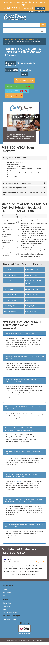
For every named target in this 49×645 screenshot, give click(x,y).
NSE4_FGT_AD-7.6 (10, 306)
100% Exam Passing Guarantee (14, 188)
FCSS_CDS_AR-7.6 (31, 275)
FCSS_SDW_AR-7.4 (10, 280)
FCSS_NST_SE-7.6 (10, 275)
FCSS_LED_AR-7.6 (10, 289)
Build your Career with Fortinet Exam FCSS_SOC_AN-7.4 (22, 193)
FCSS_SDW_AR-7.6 (10, 269)
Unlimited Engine (9, 619)
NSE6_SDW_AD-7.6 (31, 311)
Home (7, 39)
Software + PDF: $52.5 (19, 86)
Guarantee (7, 609)
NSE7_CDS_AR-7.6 (31, 306)
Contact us (7, 603)
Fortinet (13, 39)
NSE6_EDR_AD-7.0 (31, 295)
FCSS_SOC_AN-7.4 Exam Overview (15, 158)
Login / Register (34, 11)
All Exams (6, 596)
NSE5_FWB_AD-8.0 (10, 295)
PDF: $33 (14, 96)
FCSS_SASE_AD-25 (31, 269)
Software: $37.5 (16, 91)
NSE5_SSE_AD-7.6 (10, 311)
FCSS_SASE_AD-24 (31, 289)
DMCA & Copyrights (10, 612)
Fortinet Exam (17, 481)
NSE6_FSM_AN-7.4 (31, 300)
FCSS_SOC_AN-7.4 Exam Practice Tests (17, 183)
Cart (43, 11)
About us (6, 606)
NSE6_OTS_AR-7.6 (10, 300)
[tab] (24, 158)
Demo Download (24, 80)
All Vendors (7, 593)
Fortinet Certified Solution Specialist (30, 39)
